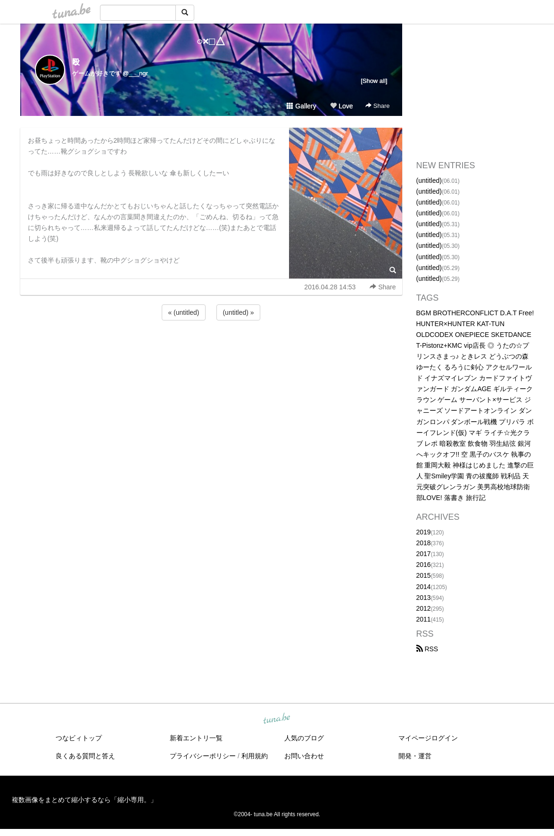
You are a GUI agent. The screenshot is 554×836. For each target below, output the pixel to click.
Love (341, 106)
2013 (423, 597)
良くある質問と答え (85, 756)
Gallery (301, 106)
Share (377, 105)
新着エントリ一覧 (196, 738)
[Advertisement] (211, 348)
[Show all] (374, 80)
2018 (423, 543)
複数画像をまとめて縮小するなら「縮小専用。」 (84, 799)
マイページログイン (428, 738)
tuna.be (276, 719)
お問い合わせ (304, 756)
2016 (423, 564)
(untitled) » (238, 312)
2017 (423, 553)
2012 (423, 608)
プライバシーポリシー (203, 756)
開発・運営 (414, 756)
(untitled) (429, 180)
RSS (427, 649)
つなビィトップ (79, 738)
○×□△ (211, 41)
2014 (423, 586)
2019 (423, 532)
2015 (423, 575)
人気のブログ (304, 738)
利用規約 (254, 756)
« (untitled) (183, 312)
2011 (423, 619)
